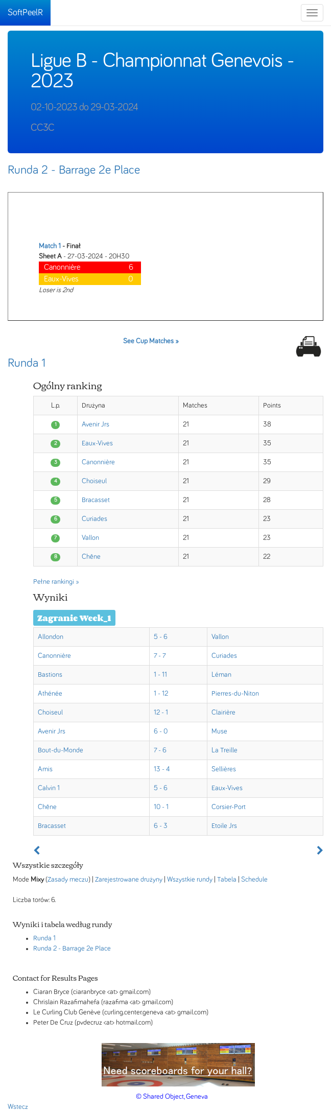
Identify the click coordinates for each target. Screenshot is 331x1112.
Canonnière (98, 462)
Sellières (223, 769)
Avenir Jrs (95, 424)
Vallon (90, 537)
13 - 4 (162, 769)
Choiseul (94, 481)
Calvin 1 (49, 788)
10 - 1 (161, 807)
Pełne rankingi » (56, 581)
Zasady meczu (68, 879)
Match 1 (50, 246)
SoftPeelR (25, 12)
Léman (221, 674)
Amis (45, 769)
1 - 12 (161, 693)
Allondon (50, 637)
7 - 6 (160, 750)
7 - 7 (160, 655)
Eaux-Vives (97, 443)
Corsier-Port (228, 807)
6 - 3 (161, 826)
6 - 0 (161, 731)
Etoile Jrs (224, 826)
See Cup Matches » (151, 341)
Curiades (94, 519)
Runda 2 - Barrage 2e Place (74, 170)
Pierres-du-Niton (235, 693)
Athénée (50, 693)
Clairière (223, 712)
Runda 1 (26, 363)
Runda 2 (45, 948)
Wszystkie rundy (189, 879)
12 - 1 (161, 712)
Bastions (50, 674)
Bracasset (96, 500)
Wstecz (18, 1106)
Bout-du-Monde (60, 750)
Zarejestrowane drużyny (128, 879)
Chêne (91, 556)
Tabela (227, 879)
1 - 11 (160, 674)
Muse (219, 731)
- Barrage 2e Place (84, 948)
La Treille (224, 750)
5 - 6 (161, 637)
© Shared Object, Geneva (172, 1096)
